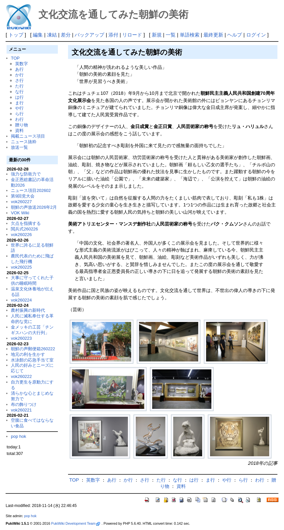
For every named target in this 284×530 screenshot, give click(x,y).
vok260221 (21, 410)
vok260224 (21, 300)
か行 (19, 74)
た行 (19, 86)
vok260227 (21, 201)
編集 (38, 35)
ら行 (19, 113)
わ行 (19, 119)
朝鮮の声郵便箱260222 (33, 348)
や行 (19, 108)
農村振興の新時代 (28, 310)
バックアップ (89, 35)
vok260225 (21, 267)
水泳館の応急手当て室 (32, 360)
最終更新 (213, 35)
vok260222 (21, 376)
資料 (19, 130)
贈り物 (21, 124)
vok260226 (21, 234)
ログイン (256, 35)
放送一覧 (19, 147)
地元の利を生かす (28, 354)
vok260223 (21, 338)
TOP (15, 58)
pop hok (18, 436)
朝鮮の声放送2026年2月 (34, 207)
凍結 (52, 35)
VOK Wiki (20, 212)
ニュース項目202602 (31, 190)
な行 (19, 91)
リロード (132, 35)
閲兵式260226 (24, 228)
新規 (157, 35)
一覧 (171, 35)
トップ (16, 35)
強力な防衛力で (26, 174)
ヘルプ (234, 35)
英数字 (21, 63)
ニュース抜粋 (23, 141)
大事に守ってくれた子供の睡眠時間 (32, 280)
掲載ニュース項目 (28, 136)
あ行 (19, 69)
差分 (66, 35)
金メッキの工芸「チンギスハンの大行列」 (32, 330)
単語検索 (190, 35)
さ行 (19, 80)
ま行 (19, 102)
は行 (19, 97)
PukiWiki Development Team (75, 523)
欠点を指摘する (26, 223)
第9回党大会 (23, 196)
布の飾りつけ (23, 404)
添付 (113, 35)
